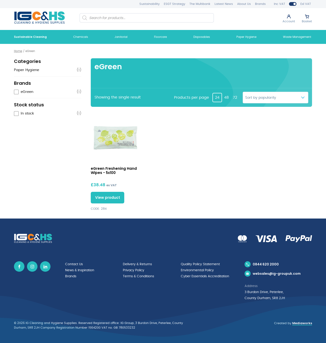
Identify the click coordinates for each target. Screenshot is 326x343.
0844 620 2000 (266, 264)
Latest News (224, 4)
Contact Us (74, 264)
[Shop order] (275, 97)
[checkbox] (47, 92)
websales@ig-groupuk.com (277, 273)
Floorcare (160, 37)
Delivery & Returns (137, 264)
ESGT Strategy (174, 4)
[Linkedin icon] (45, 266)
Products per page (191, 97)
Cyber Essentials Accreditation (205, 276)
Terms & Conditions (138, 276)
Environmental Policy (197, 270)
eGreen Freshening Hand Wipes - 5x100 (114, 170)
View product (107, 197)
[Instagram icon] (32, 266)
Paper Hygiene (246, 37)
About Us (244, 4)
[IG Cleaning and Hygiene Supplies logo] (39, 17)
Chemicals (80, 37)
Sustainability (149, 4)
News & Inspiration (79, 270)
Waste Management (297, 37)
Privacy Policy (133, 270)
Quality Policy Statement (200, 264)
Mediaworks (302, 323)
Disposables (201, 37)
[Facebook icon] (19, 266)
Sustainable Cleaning (30, 37)
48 (226, 97)
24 (217, 97)
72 (235, 97)
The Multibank (199, 4)
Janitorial (121, 37)
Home (18, 51)
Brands (260, 4)
